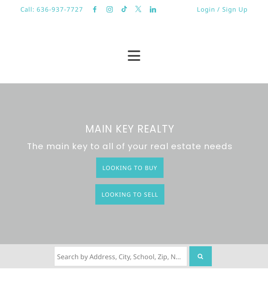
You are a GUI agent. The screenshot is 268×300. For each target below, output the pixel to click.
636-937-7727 (60, 9)
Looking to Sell (130, 194)
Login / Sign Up (222, 9)
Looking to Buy (129, 168)
